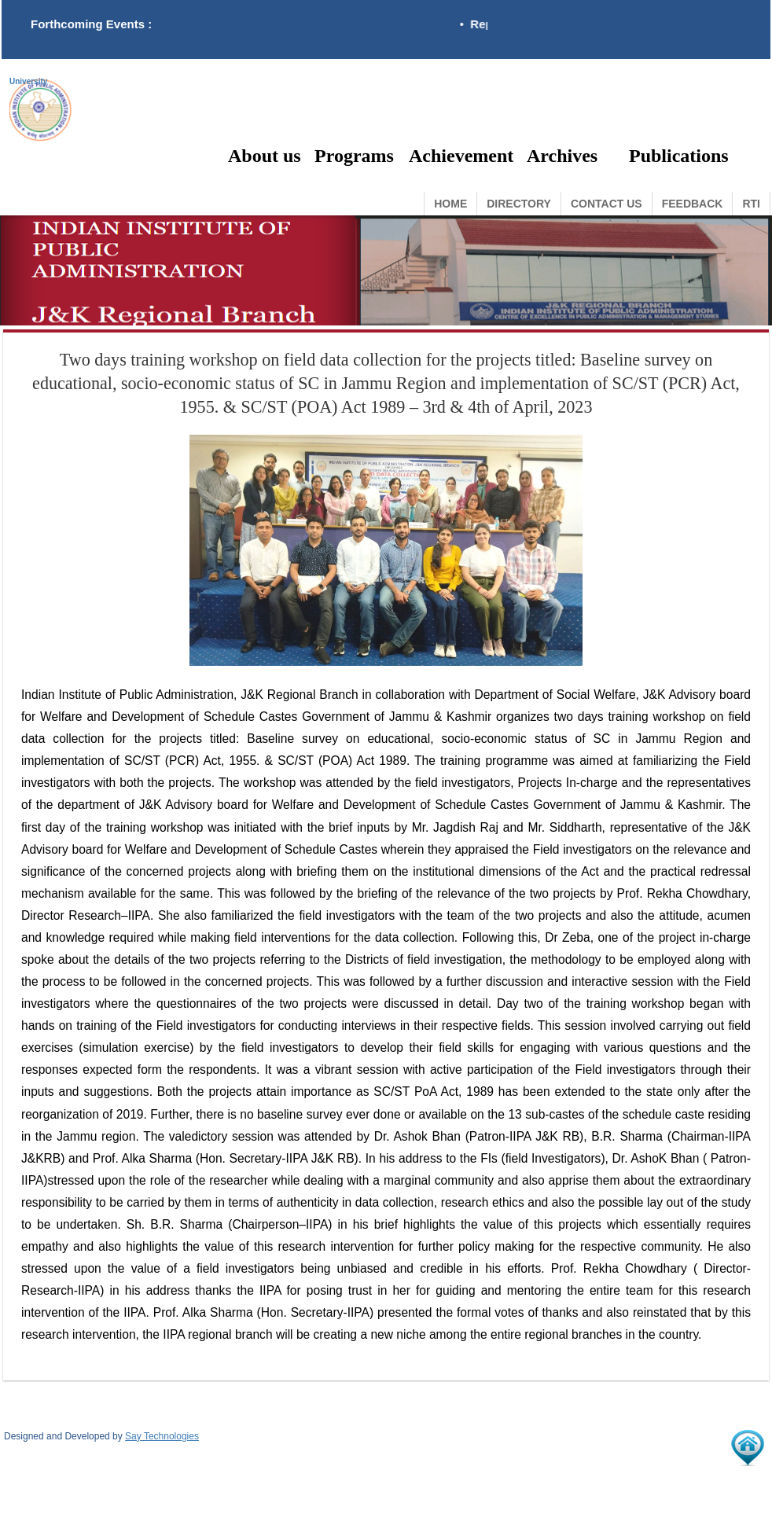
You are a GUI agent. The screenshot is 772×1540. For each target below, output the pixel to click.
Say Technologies (162, 1436)
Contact (606, 203)
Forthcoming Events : (91, 24)
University (28, 82)
